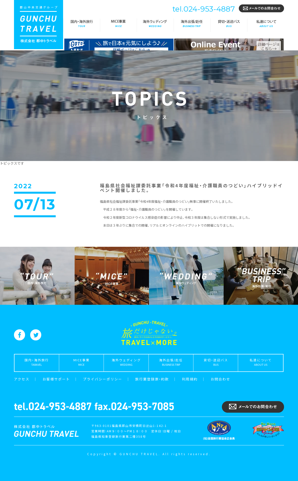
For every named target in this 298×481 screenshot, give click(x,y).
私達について (265, 25)
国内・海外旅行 (81, 25)
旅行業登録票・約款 (152, 379)
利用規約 (190, 379)
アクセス (21, 379)
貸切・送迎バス (228, 25)
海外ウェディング (155, 25)
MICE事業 (118, 25)
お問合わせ (220, 379)
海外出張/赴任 (192, 25)
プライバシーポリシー (102, 379)
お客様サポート (56, 379)
